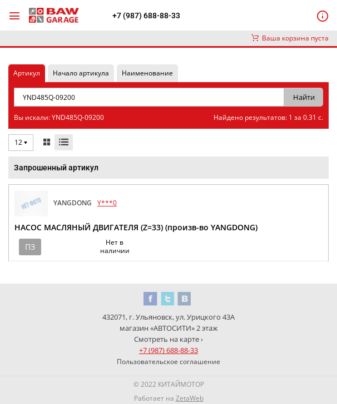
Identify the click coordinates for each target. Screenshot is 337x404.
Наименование (147, 73)
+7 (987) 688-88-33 (146, 15)
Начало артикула (81, 73)
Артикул (26, 73)
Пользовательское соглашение (168, 361)
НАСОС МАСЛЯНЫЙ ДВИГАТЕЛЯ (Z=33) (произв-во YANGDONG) (135, 227)
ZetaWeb (190, 398)
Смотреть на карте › (168, 339)
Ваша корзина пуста (290, 38)
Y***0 (107, 203)
